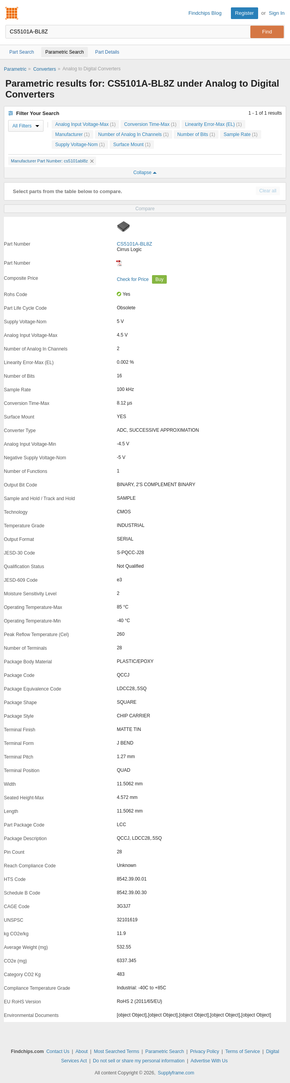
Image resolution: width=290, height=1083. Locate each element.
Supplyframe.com (176, 1073)
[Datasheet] (119, 263)
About (81, 1051)
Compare (144, 208)
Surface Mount (131, 144)
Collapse (145, 172)
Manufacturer (72, 134)
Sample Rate (240, 134)
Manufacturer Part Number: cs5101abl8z (52, 161)
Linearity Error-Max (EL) (213, 124)
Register (244, 13)
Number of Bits (196, 134)
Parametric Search (164, 1051)
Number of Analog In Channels (133, 134)
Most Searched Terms (116, 1051)
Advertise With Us (208, 1061)
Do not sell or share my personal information (138, 1061)
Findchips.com (12, 13)
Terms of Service (242, 1051)
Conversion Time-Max (150, 124)
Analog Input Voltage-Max (85, 124)
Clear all (267, 191)
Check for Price (133, 279)
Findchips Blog (205, 13)
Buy (159, 279)
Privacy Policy (204, 1051)
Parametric (15, 69)
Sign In (277, 13)
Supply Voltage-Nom (80, 144)
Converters (44, 69)
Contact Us (57, 1051)
